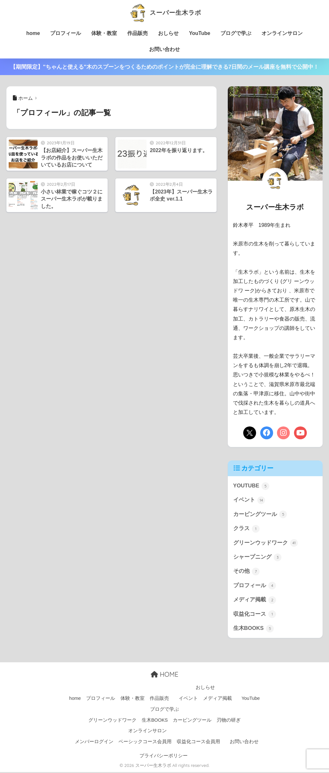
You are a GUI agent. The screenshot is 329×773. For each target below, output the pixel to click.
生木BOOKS (253, 629)
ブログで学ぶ (235, 33)
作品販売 (137, 33)
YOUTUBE (251, 486)
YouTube (199, 33)
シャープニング (257, 558)
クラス (246, 529)
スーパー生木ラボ (164, 12)
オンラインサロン (282, 33)
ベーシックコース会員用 (145, 742)
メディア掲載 (254, 601)
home (33, 33)
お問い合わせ (164, 49)
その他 (246, 572)
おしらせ (168, 33)
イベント (249, 500)
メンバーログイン (94, 742)
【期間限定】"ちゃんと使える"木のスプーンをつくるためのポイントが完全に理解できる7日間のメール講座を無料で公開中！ (164, 67)
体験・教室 (104, 33)
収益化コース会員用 (198, 742)
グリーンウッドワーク (265, 543)
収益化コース (254, 615)
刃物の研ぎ (229, 721)
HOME (164, 676)
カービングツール (260, 515)
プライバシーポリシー (163, 756)
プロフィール (65, 33)
